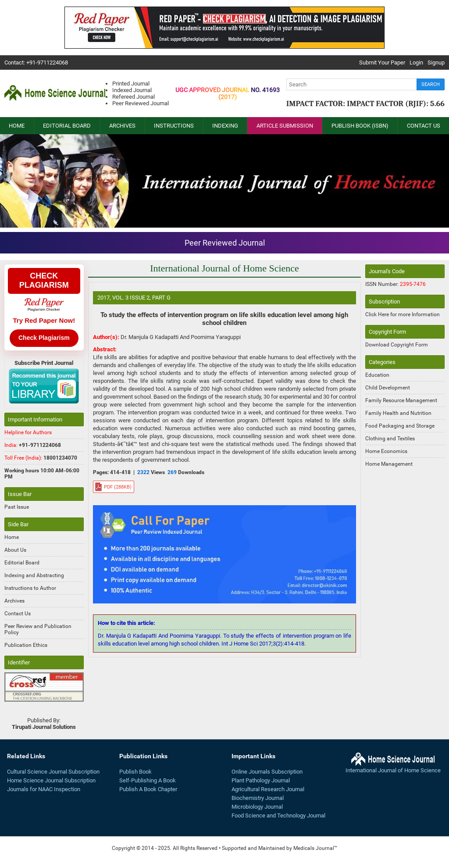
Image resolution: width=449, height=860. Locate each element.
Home (17, 125)
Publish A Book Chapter (148, 789)
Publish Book (135, 771)
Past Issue (16, 507)
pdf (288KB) (118, 487)
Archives (122, 125)
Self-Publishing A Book (147, 780)
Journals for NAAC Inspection (43, 789)
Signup (436, 62)
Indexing (225, 125)
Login (416, 62)
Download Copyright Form (396, 345)
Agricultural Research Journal (268, 789)
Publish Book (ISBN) (359, 125)
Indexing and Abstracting (34, 575)
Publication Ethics (25, 645)
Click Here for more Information (402, 314)
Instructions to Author (30, 588)
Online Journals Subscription (267, 771)
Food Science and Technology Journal (278, 815)
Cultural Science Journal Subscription (53, 771)
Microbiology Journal (257, 806)
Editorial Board (67, 125)
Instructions (174, 125)
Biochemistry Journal (258, 798)
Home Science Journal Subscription (51, 780)
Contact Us (423, 125)
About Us (15, 550)
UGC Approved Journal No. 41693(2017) (227, 93)
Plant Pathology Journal (261, 780)
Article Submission (285, 125)
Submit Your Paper (382, 62)
